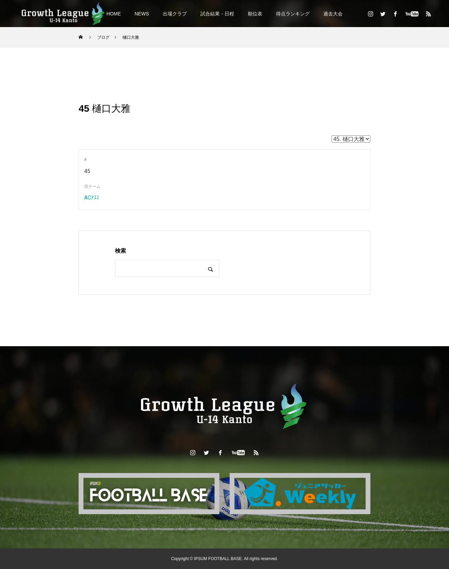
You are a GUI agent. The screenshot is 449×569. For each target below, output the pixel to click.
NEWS (142, 13)
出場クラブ (175, 13)
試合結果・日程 (217, 13)
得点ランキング (293, 13)
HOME (113, 13)
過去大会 (333, 13)
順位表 (255, 13)
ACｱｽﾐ (91, 197)
